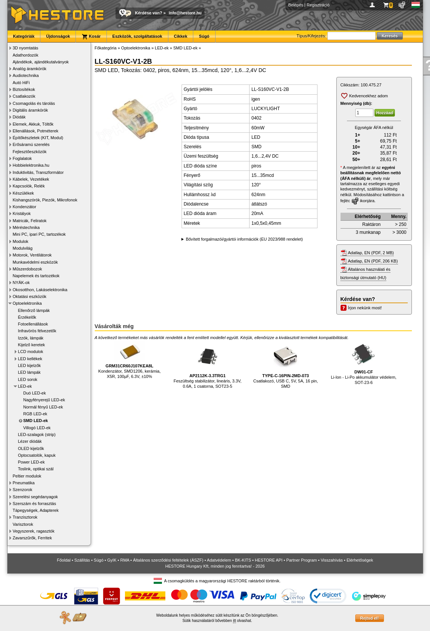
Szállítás (82, 560)
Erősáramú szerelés (31, 144)
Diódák (19, 117)
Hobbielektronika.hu (31, 165)
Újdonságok (58, 36)
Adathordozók (26, 55)
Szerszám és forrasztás (34, 503)
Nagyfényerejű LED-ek (44, 400)
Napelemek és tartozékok (36, 275)
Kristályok (22, 213)
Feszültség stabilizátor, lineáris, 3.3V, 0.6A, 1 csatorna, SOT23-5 (208, 364)
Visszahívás (332, 560)
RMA (124, 560)
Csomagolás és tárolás (34, 103)
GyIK (111, 560)
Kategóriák (24, 36)
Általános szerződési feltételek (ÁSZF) (168, 560)
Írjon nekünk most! (365, 308)
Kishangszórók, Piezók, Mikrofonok (45, 200)
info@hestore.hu (185, 13)
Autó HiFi (21, 82)
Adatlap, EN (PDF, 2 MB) (371, 252)
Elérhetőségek (360, 560)
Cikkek (180, 36)
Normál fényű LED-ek (43, 407)
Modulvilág (23, 248)
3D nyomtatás (26, 48)
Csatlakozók (24, 96)
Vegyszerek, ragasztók (34, 531)
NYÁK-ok (21, 282)
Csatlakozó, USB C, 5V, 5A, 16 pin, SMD (285, 364)
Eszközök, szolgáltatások (137, 36)
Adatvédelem (219, 560)
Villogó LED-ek (37, 427)
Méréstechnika (26, 227)
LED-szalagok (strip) (37, 434)
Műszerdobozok (27, 269)
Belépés (296, 5)
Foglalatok (22, 158)
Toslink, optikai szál (36, 469)
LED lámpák (29, 372)
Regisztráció (318, 5)
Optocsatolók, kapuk (37, 455)
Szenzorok (22, 489)
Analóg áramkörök (29, 68)
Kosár (91, 37)
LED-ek (25, 386)
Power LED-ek (31, 462)
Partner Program (301, 560)
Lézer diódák (30, 441)
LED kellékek (30, 358)
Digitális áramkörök (30, 110)
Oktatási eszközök (29, 296)
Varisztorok (23, 524)
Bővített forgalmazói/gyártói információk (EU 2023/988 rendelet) (244, 239)
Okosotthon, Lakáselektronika (40, 289)
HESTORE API (268, 560)
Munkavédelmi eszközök (35, 262)
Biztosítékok (24, 89)
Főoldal (64, 560)
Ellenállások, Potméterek (36, 131)
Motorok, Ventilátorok (32, 255)
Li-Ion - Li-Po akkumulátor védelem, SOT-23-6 (363, 363)
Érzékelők (27, 317)
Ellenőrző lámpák (34, 310)
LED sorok (27, 379)
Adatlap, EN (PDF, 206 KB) (373, 261)
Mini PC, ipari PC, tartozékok (39, 234)
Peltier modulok (27, 476)
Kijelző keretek (31, 344)
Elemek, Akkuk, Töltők (33, 124)
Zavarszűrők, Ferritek (32, 538)
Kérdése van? (148, 13)
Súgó (204, 36)
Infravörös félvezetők (37, 331)
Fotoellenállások (33, 324)
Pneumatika (24, 483)
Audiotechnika (26, 75)
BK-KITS (243, 560)
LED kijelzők (29, 365)
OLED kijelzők (31, 448)
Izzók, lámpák (30, 338)
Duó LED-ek (34, 393)
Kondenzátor (24, 206)
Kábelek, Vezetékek (31, 179)
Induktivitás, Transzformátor (38, 172)
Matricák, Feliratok (30, 220)
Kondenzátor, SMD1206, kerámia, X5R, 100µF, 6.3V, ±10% (129, 360)
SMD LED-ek (35, 420)
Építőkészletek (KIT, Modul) (38, 137)
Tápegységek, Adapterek (36, 510)
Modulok (21, 241)
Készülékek (23, 193)
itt (234, 621)
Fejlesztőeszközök (30, 151)
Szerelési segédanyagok (35, 496)
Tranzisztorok (25, 517)
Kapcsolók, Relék (29, 186)
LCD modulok (30, 351)
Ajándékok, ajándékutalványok (41, 62)
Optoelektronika (27, 303)
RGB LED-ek (35, 413)
